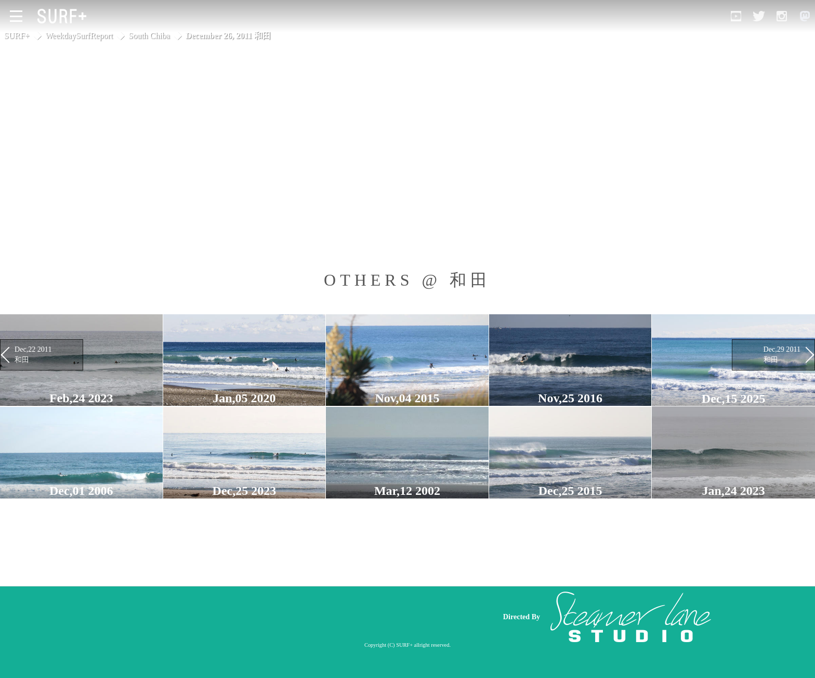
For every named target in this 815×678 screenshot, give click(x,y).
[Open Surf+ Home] (64, 16)
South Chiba (149, 35)
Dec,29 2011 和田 (782, 354)
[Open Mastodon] (804, 16)
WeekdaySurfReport (79, 35)
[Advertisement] (293, 616)
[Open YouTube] (736, 16)
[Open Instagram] (781, 16)
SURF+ (17, 35)
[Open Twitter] (759, 16)
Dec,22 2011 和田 (33, 354)
